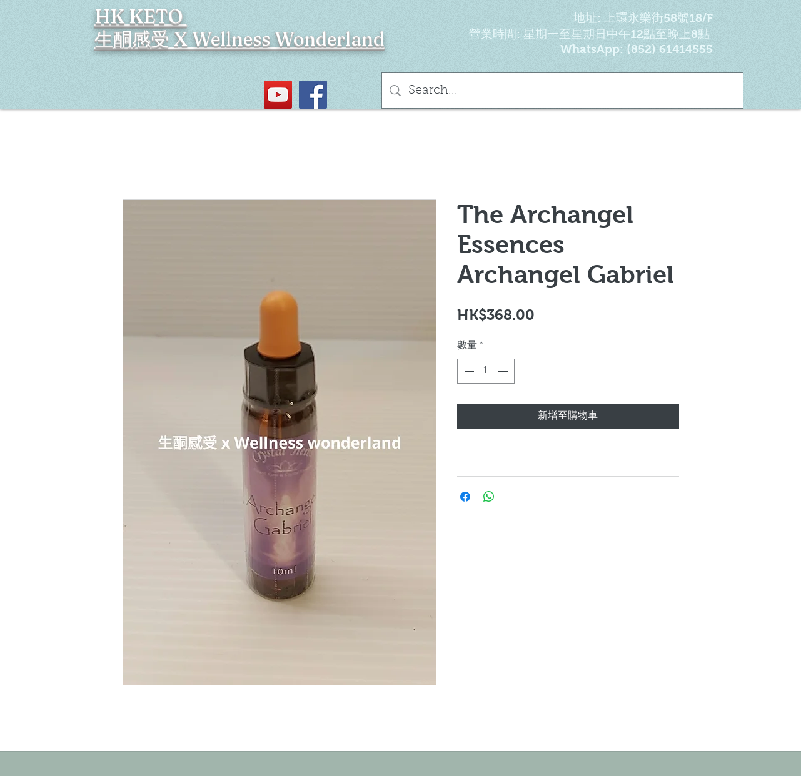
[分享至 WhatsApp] (488, 496)
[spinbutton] (485, 371)
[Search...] (562, 90)
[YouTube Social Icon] (278, 95)
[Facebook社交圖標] (313, 95)
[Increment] (504, 371)
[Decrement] (467, 371)
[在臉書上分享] (465, 496)
